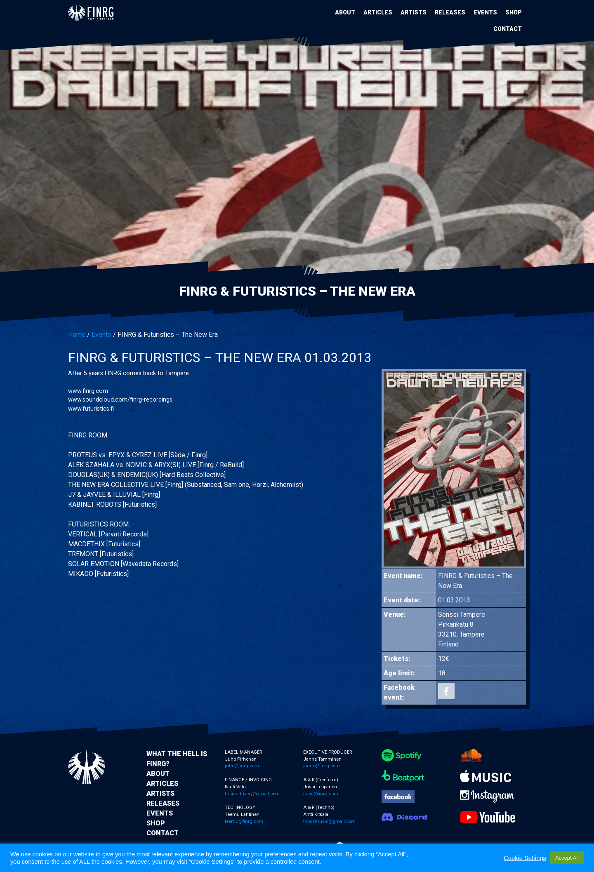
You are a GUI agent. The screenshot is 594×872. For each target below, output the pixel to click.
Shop (513, 12)
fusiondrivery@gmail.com (252, 794)
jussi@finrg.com (320, 794)
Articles (377, 12)
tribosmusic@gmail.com (329, 821)
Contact (507, 29)
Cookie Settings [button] (525, 858)
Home (76, 334)
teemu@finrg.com (244, 821)
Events (485, 12)
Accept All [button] (567, 858)
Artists (414, 12)
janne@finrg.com (321, 766)
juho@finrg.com (242, 766)
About (345, 12)
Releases (450, 12)
